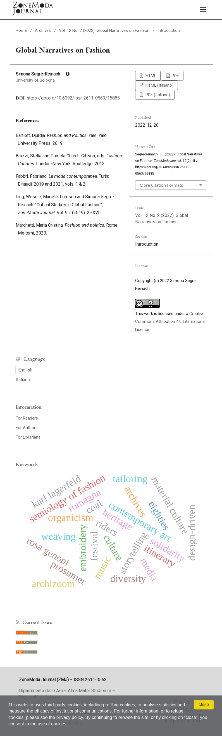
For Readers (27, 418)
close (204, 704)
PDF (175, 75)
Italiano (23, 379)
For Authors (27, 427)
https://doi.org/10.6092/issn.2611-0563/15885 (73, 98)
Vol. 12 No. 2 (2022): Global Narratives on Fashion (104, 30)
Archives (43, 30)
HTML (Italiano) (158, 85)
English (25, 370)
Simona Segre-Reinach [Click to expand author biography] (43, 74)
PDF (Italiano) (157, 94)
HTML (150, 75)
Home (21, 30)
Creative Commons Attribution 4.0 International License (170, 321)
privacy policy (69, 717)
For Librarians (28, 437)
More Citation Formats (161, 185)
